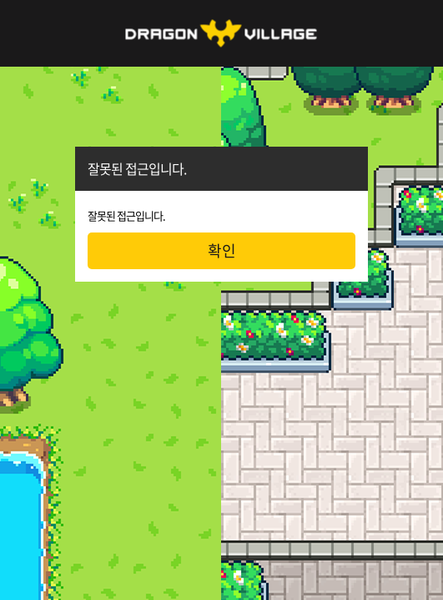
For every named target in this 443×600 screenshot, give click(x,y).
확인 (222, 250)
